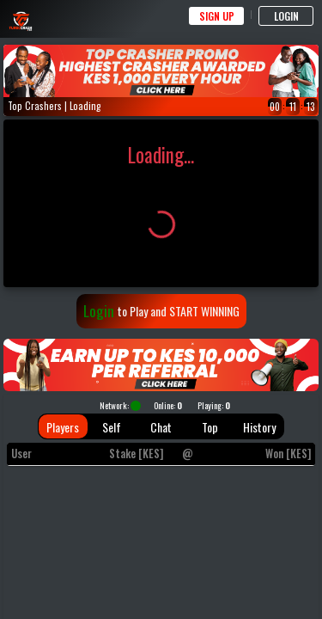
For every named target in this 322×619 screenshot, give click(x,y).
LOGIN (286, 16)
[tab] (63, 426)
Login (100, 310)
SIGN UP (216, 16)
